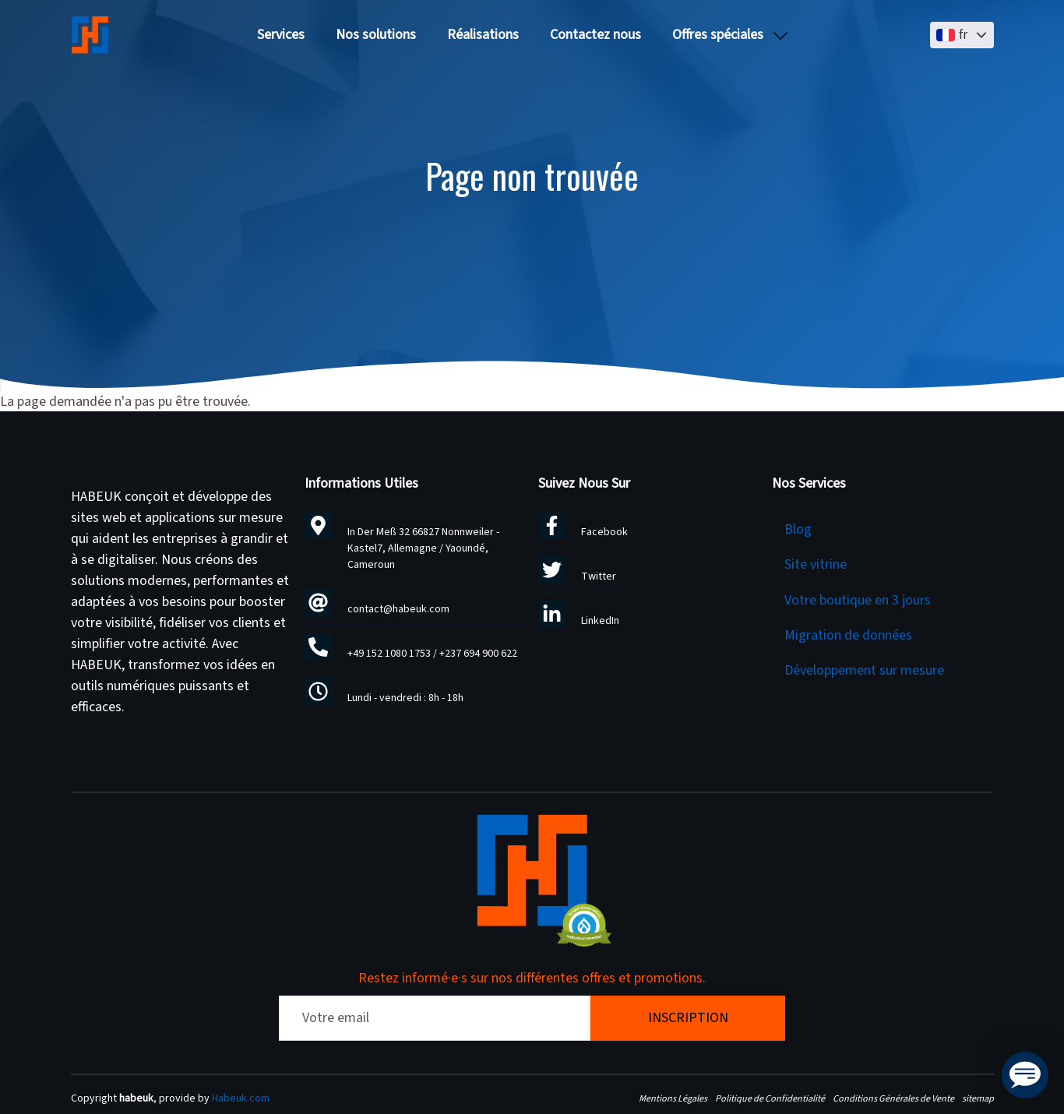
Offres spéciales (717, 34)
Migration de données (848, 635)
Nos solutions (376, 34)
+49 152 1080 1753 (389, 653)
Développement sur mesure (864, 670)
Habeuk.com (241, 1098)
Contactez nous (595, 34)
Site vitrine (815, 564)
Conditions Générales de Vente (893, 1098)
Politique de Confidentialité (770, 1098)
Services (281, 34)
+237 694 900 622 (478, 653)
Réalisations (483, 34)
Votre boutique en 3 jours (857, 600)
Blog (798, 529)
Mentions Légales (673, 1098)
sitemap (978, 1098)
